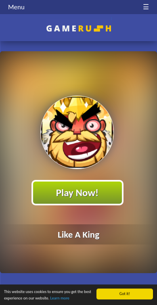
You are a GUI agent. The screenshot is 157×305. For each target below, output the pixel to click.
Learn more (59, 298)
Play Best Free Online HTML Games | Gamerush (78, 28)
